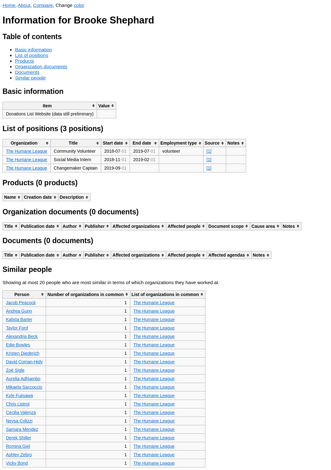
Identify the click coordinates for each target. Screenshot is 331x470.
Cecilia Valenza (21, 412)
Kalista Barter (19, 319)
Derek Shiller (18, 437)
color (79, 5)
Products (24, 61)
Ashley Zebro (19, 454)
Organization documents (41, 66)
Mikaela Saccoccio (24, 387)
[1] (209, 151)
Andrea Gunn (19, 311)
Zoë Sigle (15, 370)
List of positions (31, 55)
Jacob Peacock (21, 302)
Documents (27, 72)
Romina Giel (18, 446)
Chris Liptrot (17, 403)
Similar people (30, 77)
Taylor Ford (17, 327)
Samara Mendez (22, 429)
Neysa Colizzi (19, 420)
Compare (43, 5)
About (24, 5)
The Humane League (26, 151)
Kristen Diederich (22, 353)
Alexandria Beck (22, 336)
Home (9, 5)
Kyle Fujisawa (19, 395)
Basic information (33, 49)
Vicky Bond (17, 463)
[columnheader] (50, 106)
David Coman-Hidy (24, 361)
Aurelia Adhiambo (23, 378)
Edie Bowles (18, 344)
